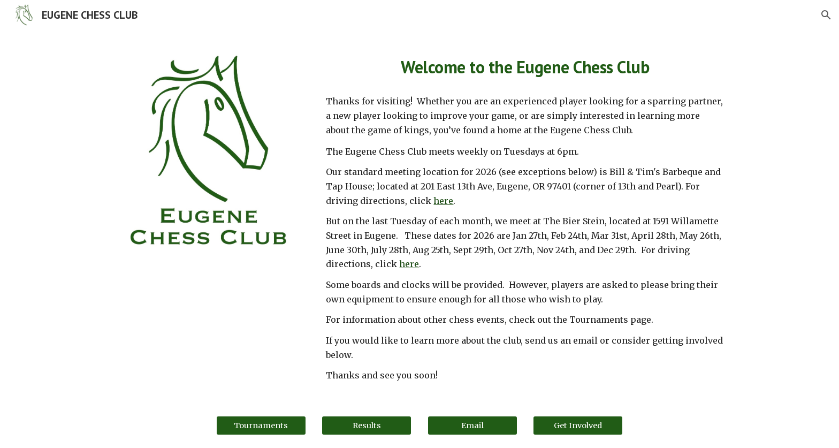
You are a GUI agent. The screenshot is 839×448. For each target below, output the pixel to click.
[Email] (472, 425)
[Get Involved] (577, 425)
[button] (826, 15)
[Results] (366, 425)
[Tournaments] (261, 425)
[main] (525, 65)
